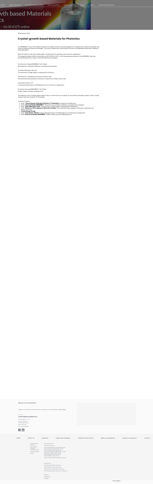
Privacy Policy (62, 409)
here (47, 95)
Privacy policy (116, 481)
